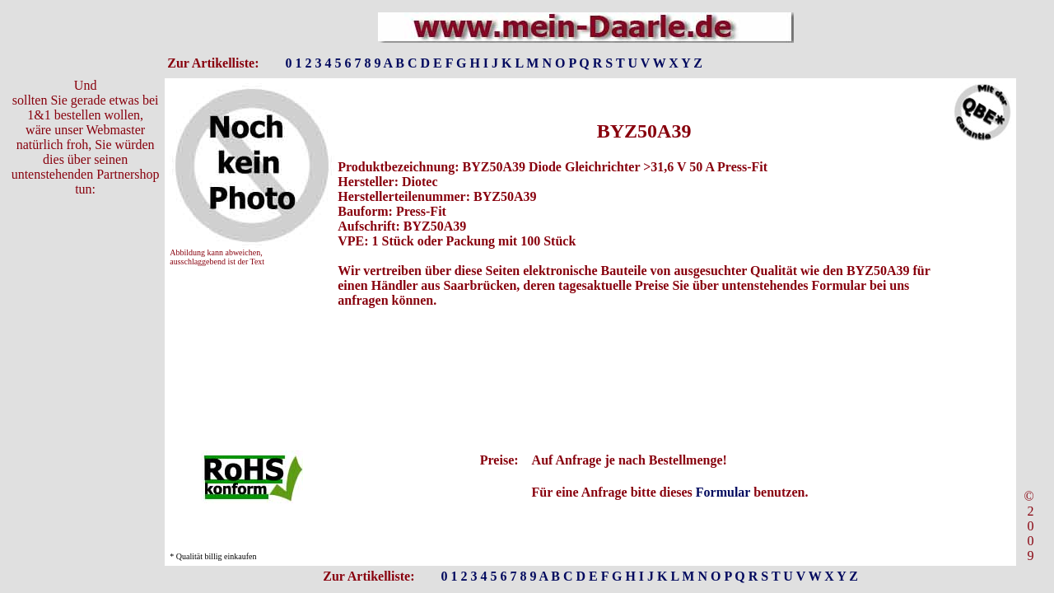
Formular (723, 492)
